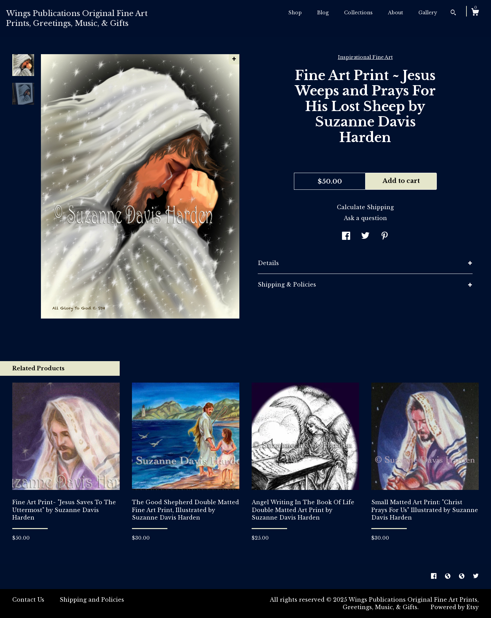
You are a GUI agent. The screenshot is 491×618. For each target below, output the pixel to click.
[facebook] (434, 576)
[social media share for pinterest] (385, 236)
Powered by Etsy (455, 607)
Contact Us (28, 599)
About (395, 13)
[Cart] (475, 13)
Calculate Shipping (365, 207)
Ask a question (365, 218)
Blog (323, 13)
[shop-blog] (448, 576)
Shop (295, 13)
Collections (358, 13)
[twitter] (476, 576)
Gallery (427, 13)
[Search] (453, 13)
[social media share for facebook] (346, 236)
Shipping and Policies (92, 599)
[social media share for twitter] (365, 236)
